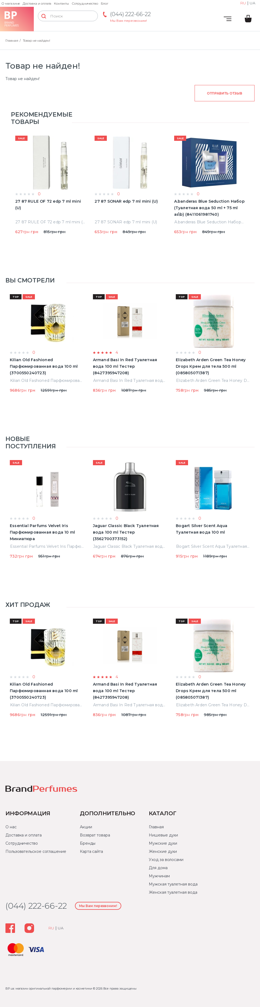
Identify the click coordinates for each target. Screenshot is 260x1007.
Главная (11, 40)
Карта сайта (91, 851)
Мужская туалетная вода (173, 884)
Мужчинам (159, 876)
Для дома (158, 867)
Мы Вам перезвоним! (128, 21)
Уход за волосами (166, 859)
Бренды (88, 843)
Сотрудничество (85, 3)
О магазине (10, 3)
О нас (11, 827)
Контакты (61, 3)
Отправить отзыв (224, 93)
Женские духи (163, 851)
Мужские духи (163, 843)
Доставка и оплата (37, 3)
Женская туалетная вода (173, 892)
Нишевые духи (163, 835)
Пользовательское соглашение (35, 851)
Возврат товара (95, 835)
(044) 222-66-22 (130, 14)
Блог (104, 3)
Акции (86, 827)
